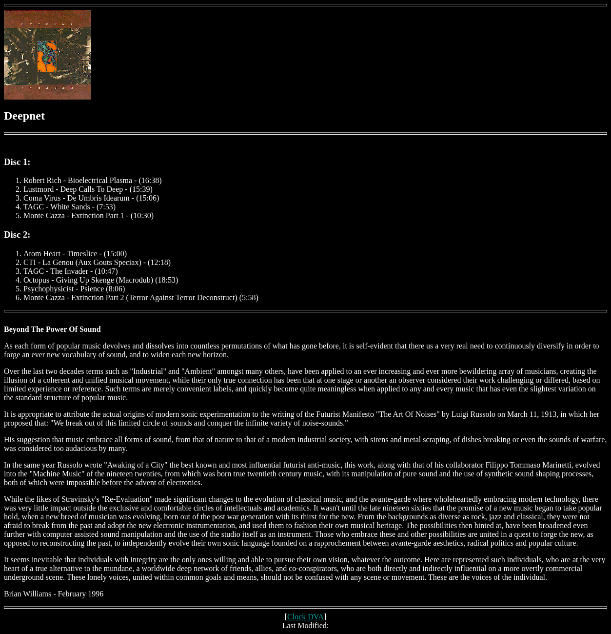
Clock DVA (305, 617)
